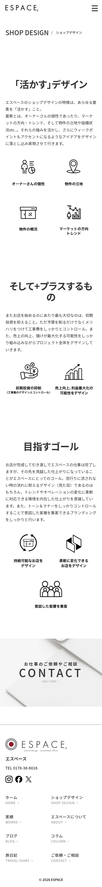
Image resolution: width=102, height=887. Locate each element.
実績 (28, 820)
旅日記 (28, 858)
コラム (74, 839)
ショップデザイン (74, 800)
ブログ (28, 839)
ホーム (28, 800)
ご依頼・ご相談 (74, 858)
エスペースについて (74, 820)
